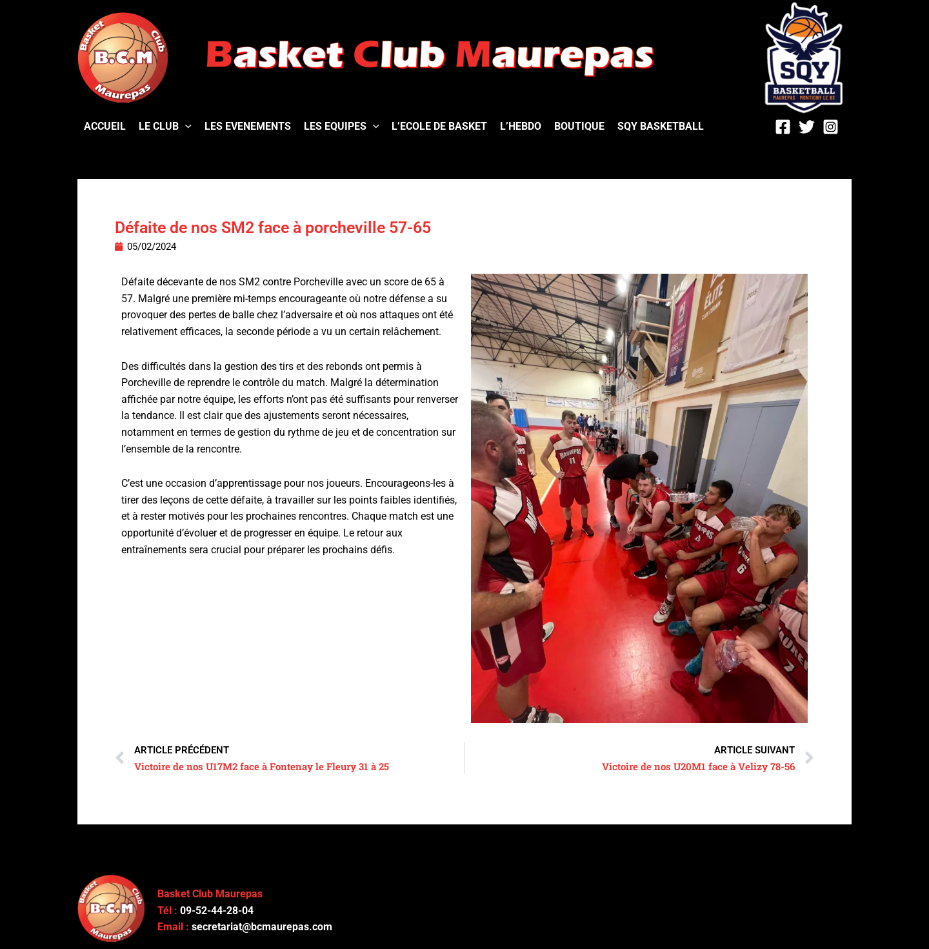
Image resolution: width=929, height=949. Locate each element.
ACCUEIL (105, 126)
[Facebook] (783, 127)
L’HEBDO (520, 126)
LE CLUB (165, 126)
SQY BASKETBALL (660, 126)
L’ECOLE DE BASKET (439, 126)
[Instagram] (831, 127)
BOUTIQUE (579, 126)
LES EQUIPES (341, 126)
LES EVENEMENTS (248, 126)
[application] (185, 126)
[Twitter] (807, 127)
